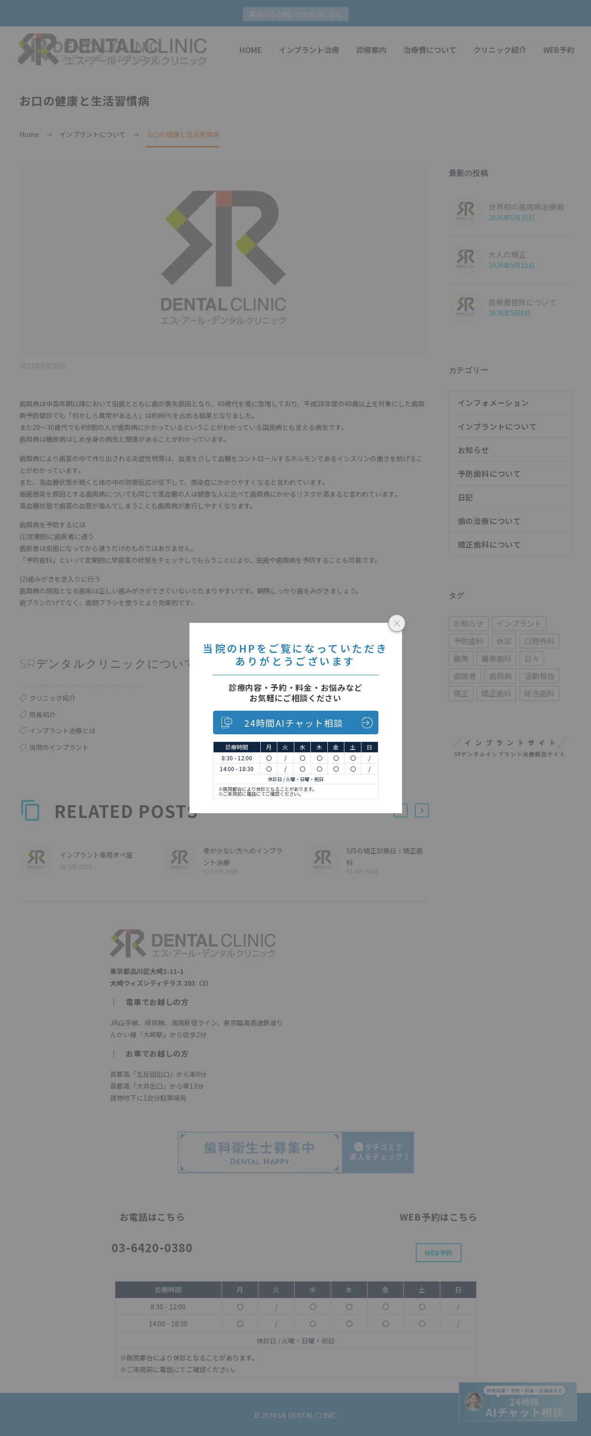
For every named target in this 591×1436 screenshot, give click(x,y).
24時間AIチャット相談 (293, 722)
